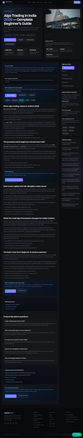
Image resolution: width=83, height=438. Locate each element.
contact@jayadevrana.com (68, 85)
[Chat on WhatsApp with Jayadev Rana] (77, 435)
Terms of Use (52, 426)
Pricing (45, 2)
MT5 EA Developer (36, 422)
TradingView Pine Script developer (12, 304)
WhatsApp (77, 2)
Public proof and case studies (72, 419)
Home (29, 2)
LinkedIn (27, 100)
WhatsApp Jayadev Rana (67, 78)
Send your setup (10, 291)
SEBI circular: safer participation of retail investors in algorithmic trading (20, 372)
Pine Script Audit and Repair (38, 424)
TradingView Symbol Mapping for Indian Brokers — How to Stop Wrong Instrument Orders (71, 181)
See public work (22, 95)
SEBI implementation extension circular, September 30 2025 (17, 375)
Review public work (23, 395)
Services (34, 2)
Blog (41, 2)
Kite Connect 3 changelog (10, 377)
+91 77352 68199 (69, 414)
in (10, 423)
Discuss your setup (10, 39)
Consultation (36, 427)
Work (38, 2)
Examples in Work (22, 290)
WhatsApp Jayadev (68, 67)
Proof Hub (34, 70)
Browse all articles (10, 44)
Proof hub (21, 39)
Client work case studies (10, 309)
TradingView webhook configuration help (13, 382)
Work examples (30, 39)
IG (5, 423)
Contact (50, 2)
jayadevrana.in (65, 82)
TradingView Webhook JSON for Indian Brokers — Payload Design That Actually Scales (70, 188)
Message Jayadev (11, 396)
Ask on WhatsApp (11, 95)
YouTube (33, 100)
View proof (32, 95)
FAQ (50, 421)
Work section (26, 70)
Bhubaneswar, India (70, 421)
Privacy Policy (52, 423)
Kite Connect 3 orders (9, 379)
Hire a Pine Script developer (10, 306)
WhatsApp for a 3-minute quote (14, 179)
